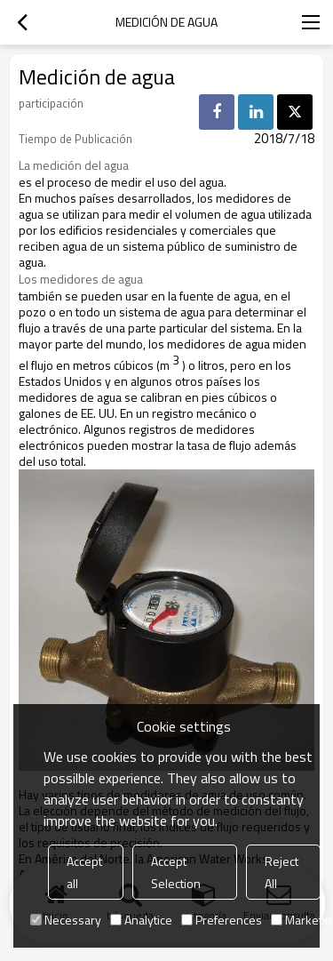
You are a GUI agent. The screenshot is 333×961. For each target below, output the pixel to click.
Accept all (84, 872)
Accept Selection (176, 872)
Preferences (221, 919)
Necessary (65, 919)
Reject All (281, 872)
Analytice (141, 919)
